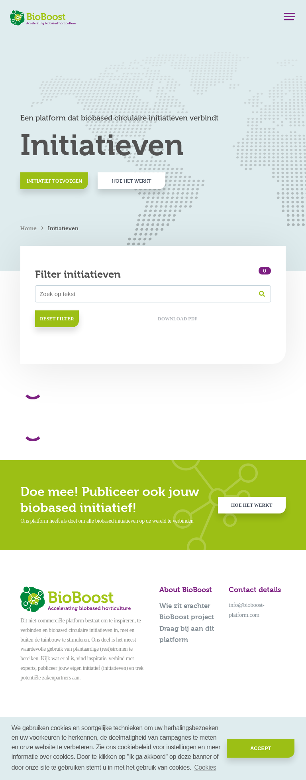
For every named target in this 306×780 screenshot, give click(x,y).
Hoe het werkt (131, 181)
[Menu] (289, 18)
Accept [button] (260, 748)
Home (28, 228)
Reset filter (57, 319)
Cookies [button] (205, 767)
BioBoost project (186, 617)
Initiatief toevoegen (54, 181)
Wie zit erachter (184, 606)
